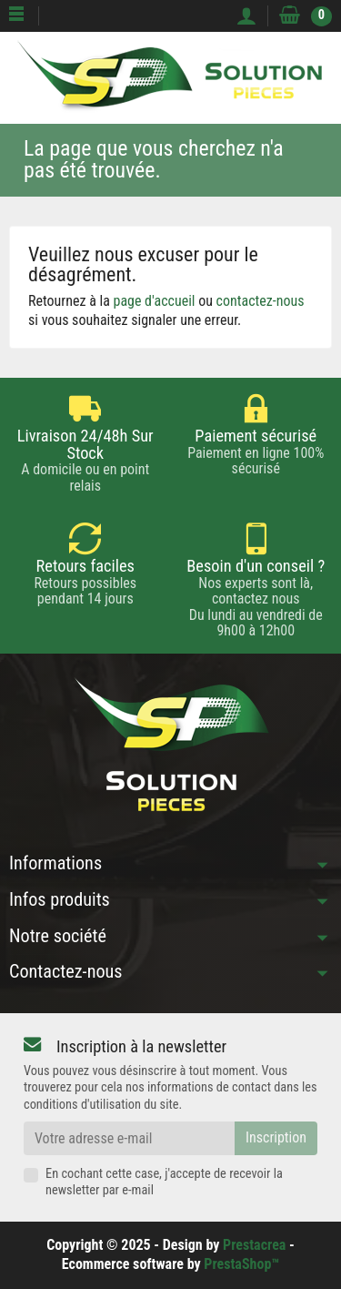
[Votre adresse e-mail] (129, 1138)
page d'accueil (155, 301)
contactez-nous (260, 301)
